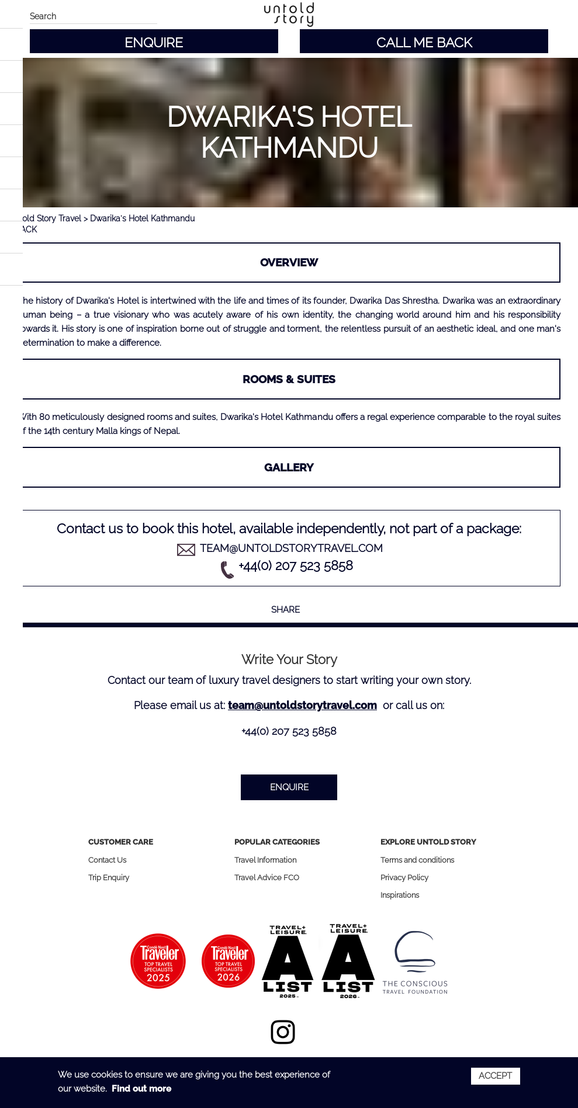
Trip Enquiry (108, 877)
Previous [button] (36, 499)
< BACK (23, 229)
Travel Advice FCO (266, 877)
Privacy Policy (404, 877)
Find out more (141, 1088)
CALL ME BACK (424, 42)
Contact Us (107, 860)
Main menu (14, 16)
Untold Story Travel (45, 218)
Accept (495, 1076)
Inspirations (399, 895)
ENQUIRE (154, 42)
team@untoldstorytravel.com (291, 548)
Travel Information (265, 860)
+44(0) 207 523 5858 (295, 565)
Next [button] (542, 499)
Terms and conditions (417, 860)
